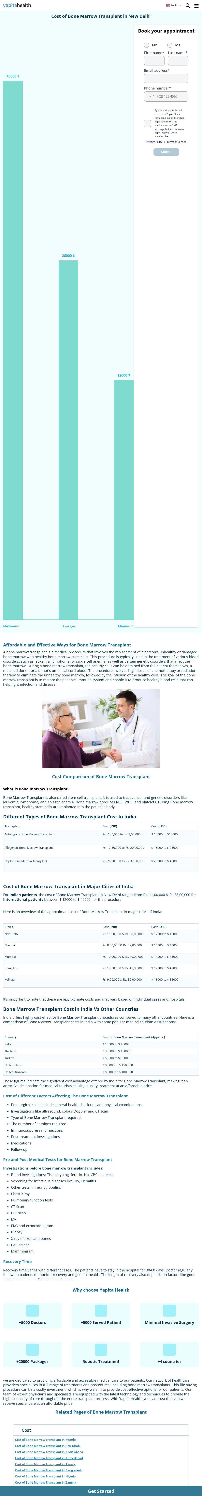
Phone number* (157, 88)
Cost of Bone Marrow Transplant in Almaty (45, 1464)
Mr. (151, 45)
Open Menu (196, 6)
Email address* (157, 70)
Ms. (174, 45)
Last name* (177, 52)
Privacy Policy (154, 142)
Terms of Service (176, 142)
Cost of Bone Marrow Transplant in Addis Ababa (49, 1452)
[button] (174, 5)
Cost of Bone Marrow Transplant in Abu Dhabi (47, 1446)
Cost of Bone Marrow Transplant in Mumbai (46, 1440)
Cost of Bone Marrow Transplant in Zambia (45, 1482)
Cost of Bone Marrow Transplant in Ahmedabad (49, 1458)
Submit (166, 152)
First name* (154, 52)
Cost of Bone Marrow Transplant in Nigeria (45, 1476)
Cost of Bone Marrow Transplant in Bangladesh (48, 1470)
